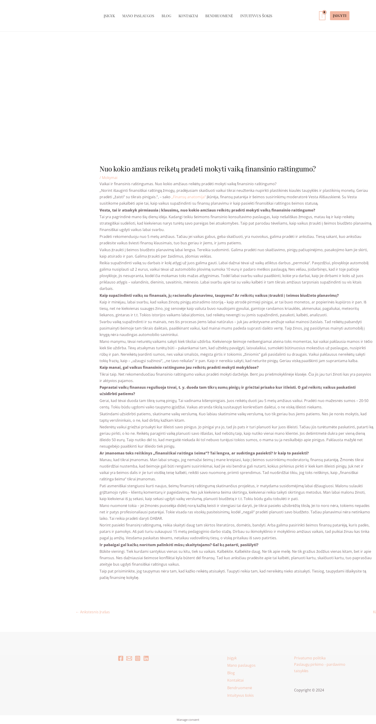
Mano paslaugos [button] (138, 15)
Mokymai (109, 177)
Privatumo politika (310, 658)
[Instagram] (138, 658)
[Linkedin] (146, 658)
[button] (339, 15)
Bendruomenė (219, 15)
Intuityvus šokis (256, 15)
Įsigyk (109, 15)
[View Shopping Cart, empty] (322, 15)
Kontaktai (188, 15)
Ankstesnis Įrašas (93, 611)
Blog (166, 15)
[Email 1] (129, 658)
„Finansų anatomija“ (188, 196)
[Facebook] (121, 658)
